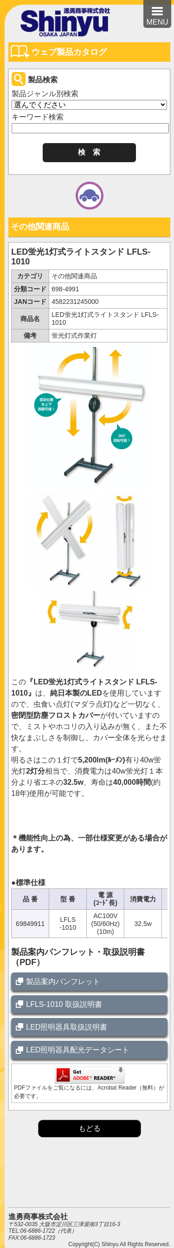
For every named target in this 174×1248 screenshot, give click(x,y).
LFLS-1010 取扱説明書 (64, 1004)
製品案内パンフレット (63, 981)
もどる (89, 1128)
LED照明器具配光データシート (77, 1050)
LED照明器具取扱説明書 (66, 1027)
